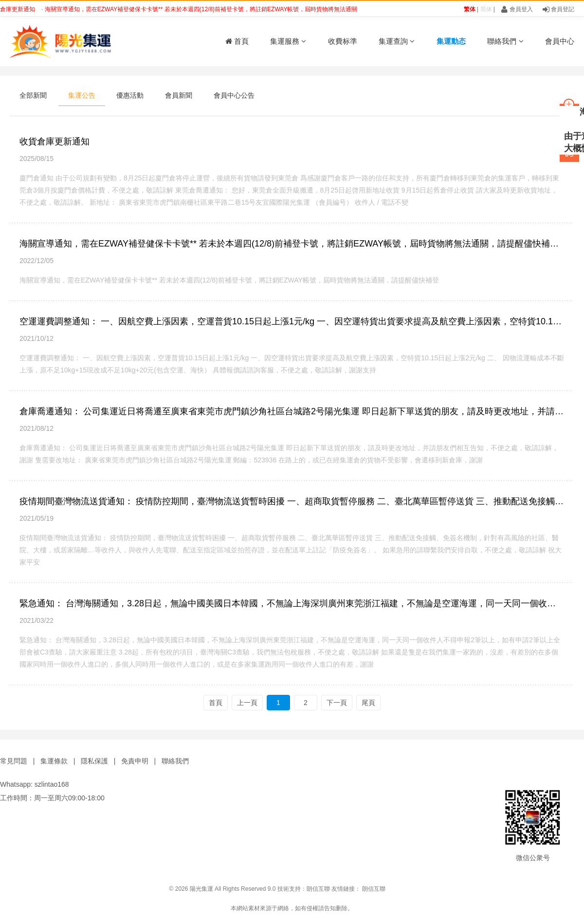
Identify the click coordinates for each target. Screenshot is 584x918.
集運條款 (54, 761)
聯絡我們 (505, 41)
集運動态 (451, 41)
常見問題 (13, 761)
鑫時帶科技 (569, 888)
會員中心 (559, 41)
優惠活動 (130, 95)
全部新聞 (33, 95)
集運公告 (81, 95)
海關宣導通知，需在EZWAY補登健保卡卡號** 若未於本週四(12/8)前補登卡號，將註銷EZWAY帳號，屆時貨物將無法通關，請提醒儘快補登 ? (230, 9)
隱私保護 (94, 761)
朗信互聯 (318, 888)
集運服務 (288, 41)
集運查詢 (397, 41)
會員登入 (516, 9)
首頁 (237, 41)
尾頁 (368, 702)
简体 (486, 9)
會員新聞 (178, 95)
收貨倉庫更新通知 (54, 141)
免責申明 (134, 761)
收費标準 (342, 41)
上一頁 (247, 702)
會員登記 (558, 9)
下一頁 (337, 702)
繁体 (469, 9)
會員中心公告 (234, 95)
